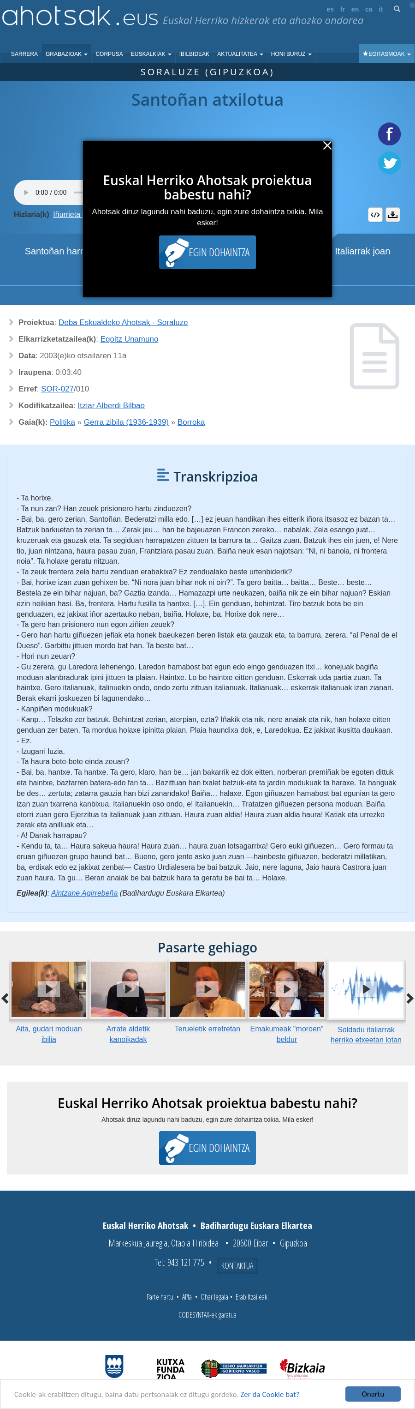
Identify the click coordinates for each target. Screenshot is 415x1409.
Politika (62, 422)
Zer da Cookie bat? (270, 1394)
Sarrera (24, 54)
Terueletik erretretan (207, 1029)
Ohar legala (214, 1297)
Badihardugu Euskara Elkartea (256, 1225)
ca (369, 9)
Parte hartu (160, 1297)
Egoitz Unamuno (130, 339)
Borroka (191, 422)
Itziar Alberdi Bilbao (111, 405)
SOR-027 (57, 389)
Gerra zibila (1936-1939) (126, 422)
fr (342, 9)
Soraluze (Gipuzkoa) (208, 72)
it (381, 9)
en (355, 9)
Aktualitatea (240, 54)
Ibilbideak (194, 54)
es (330, 9)
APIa (187, 1297)
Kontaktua (237, 1265)
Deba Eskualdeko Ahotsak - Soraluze (123, 322)
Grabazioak (67, 54)
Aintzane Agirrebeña (84, 893)
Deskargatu (392, 214)
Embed (375, 214)
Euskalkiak (151, 54)
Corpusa (109, 54)
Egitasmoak (387, 54)
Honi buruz (291, 54)
